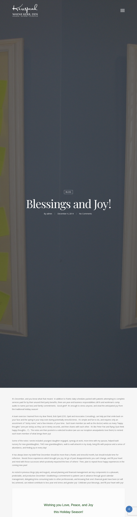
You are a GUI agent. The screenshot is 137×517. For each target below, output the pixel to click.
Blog (68, 192)
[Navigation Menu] (122, 10)
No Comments (85, 213)
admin (49, 213)
